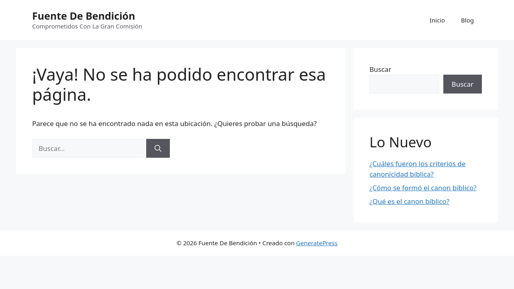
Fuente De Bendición (83, 15)
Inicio (437, 20)
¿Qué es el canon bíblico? (409, 201)
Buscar (380, 69)
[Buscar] (158, 148)
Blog (467, 20)
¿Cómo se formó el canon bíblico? (423, 187)
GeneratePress (316, 243)
